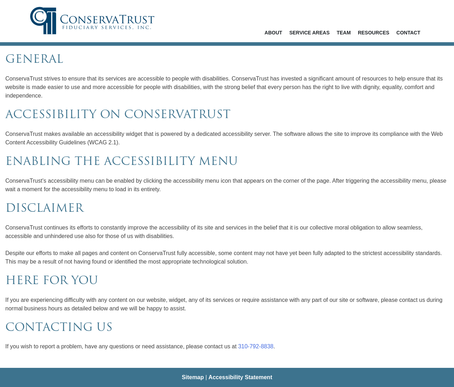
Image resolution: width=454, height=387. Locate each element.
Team (344, 32)
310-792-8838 (255, 346)
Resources (373, 32)
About (273, 32)
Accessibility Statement (240, 377)
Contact (408, 32)
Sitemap (193, 377)
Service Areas (309, 32)
